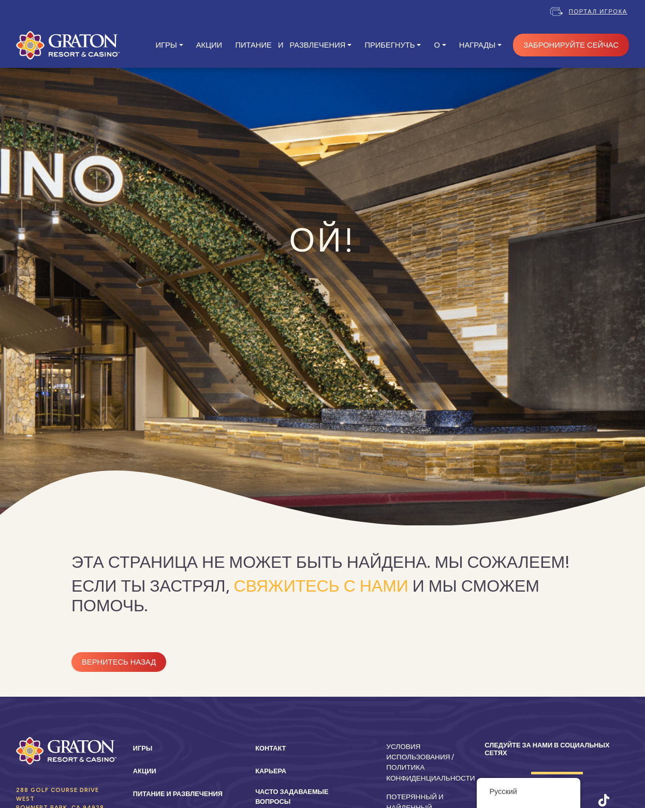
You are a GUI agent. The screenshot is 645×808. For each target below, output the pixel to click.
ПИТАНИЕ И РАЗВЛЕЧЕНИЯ (290, 45)
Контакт (270, 748)
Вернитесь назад (119, 662)
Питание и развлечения (178, 794)
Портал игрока (598, 11)
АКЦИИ (209, 45)
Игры (143, 748)
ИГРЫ (166, 45)
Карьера (270, 771)
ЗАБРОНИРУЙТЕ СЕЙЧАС (571, 45)
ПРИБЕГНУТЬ (389, 45)
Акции (144, 771)
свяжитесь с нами (321, 586)
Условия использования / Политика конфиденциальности (430, 762)
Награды (477, 45)
